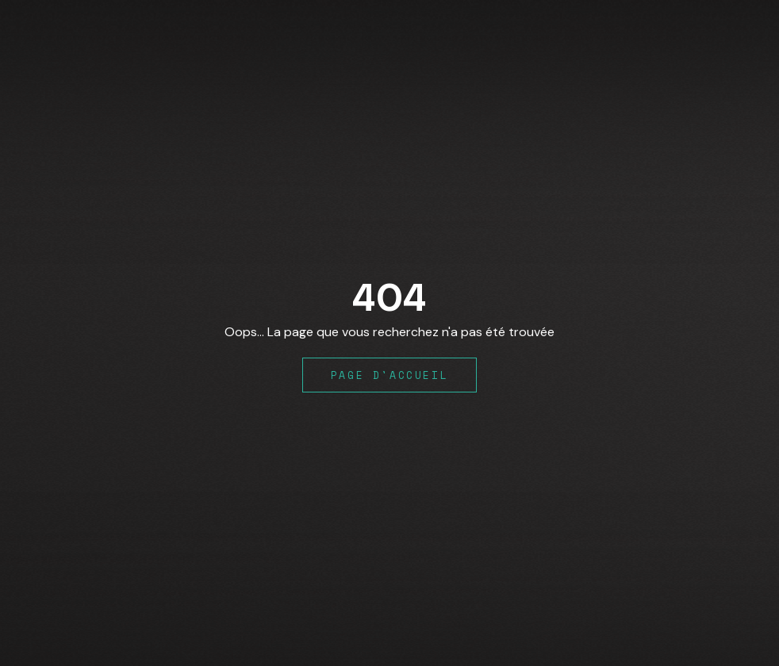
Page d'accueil (389, 375)
